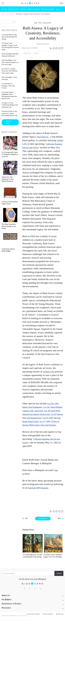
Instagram (44, 488)
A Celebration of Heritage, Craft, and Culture (56, 584)
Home (3, 14)
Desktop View (59, 671)
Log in (61, 3)
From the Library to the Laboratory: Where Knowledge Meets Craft (9, 113)
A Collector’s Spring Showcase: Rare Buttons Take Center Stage (10, 71)
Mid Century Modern (48, 9)
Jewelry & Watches (34, 9)
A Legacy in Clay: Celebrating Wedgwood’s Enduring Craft (42, 613)
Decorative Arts (13, 9)
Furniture (23, 9)
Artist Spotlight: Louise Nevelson (42, 584)
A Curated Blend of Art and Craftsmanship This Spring (28, 556)
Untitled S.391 (48, 372)
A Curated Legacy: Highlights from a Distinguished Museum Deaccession (29, 613)
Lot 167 (46, 418)
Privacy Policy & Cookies (33, 671)
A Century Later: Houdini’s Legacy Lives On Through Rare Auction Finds (42, 556)
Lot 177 (43, 421)
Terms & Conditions (48, 671)
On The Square (10, 14)
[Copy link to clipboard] (50, 48)
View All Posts (42, 519)
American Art (27, 53)
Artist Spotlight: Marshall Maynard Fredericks (56, 556)
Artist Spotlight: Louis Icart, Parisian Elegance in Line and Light (29, 584)
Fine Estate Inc (42, 137)
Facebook (32, 488)
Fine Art (4, 9)
